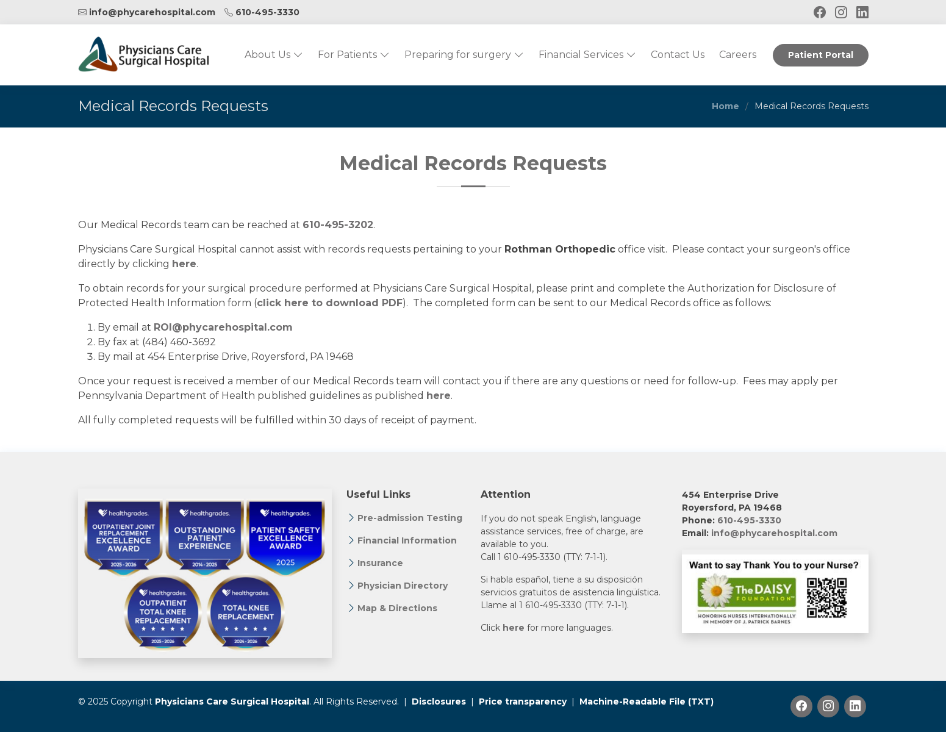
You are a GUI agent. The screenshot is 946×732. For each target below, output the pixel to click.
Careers (737, 54)
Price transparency (523, 701)
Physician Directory (402, 585)
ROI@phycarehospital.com (223, 327)
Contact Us (677, 54)
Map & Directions (397, 608)
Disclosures (439, 701)
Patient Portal (820, 54)
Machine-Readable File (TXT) (646, 701)
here (184, 264)
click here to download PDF (330, 303)
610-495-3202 (338, 225)
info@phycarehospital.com (152, 12)
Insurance (380, 563)
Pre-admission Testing (409, 518)
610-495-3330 (267, 12)
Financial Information (407, 540)
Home (725, 106)
